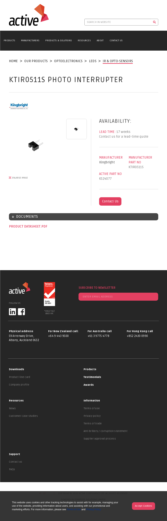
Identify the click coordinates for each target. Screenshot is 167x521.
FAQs (12, 469)
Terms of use (92, 408)
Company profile (19, 384)
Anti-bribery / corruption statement (106, 431)
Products (9, 40)
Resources (84, 40)
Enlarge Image (20, 177)
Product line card (19, 377)
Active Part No (110, 174)
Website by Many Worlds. (84, 505)
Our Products (36, 61)
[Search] (154, 22)
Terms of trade (93, 423)
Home (13, 61)
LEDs (92, 61)
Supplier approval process (100, 438)
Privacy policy (92, 416)
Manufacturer (111, 158)
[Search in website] (117, 22)
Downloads (16, 369)
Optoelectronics (68, 61)
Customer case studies (23, 416)
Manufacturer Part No (140, 160)
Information (92, 400)
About (100, 40)
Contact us (15, 461)
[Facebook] (21, 312)
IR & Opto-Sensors (118, 61)
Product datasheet (25, 227)
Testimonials (92, 377)
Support (14, 454)
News (12, 408)
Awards (89, 385)
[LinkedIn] (12, 312)
